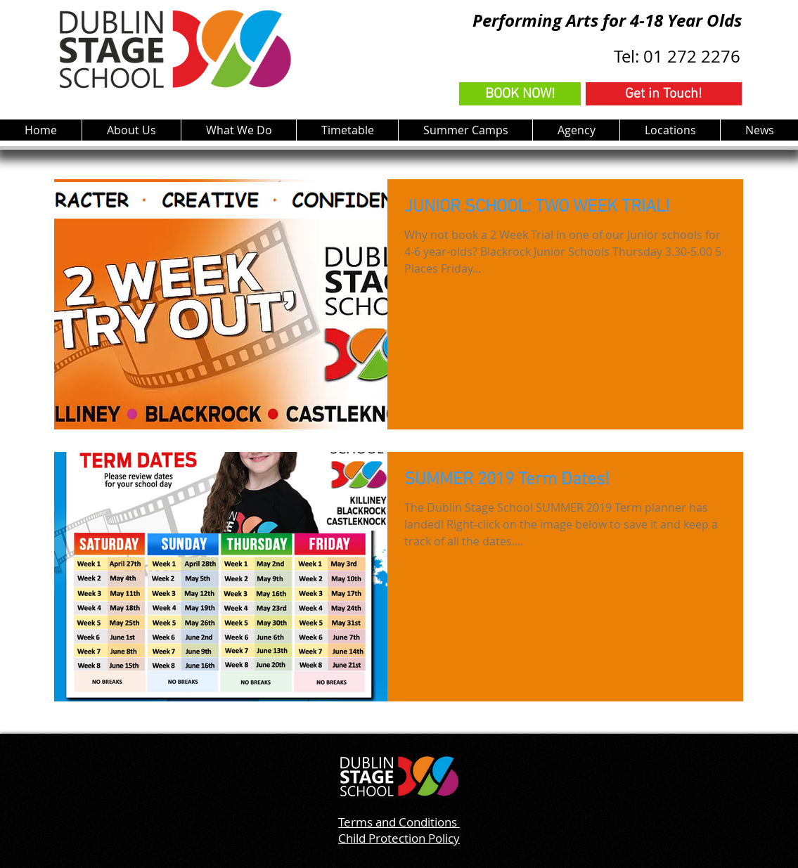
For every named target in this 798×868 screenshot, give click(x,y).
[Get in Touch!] (664, 93)
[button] (238, 130)
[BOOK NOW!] (520, 93)
